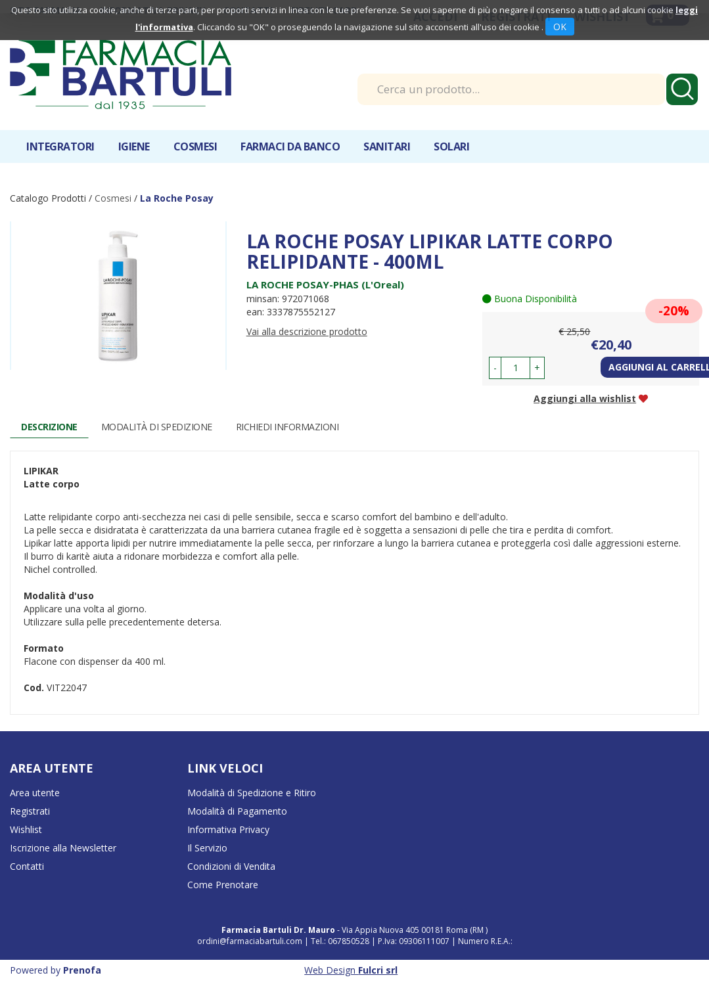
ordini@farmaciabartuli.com (249, 941)
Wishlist (26, 829)
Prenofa (82, 970)
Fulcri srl (378, 970)
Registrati (30, 811)
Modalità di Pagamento (237, 811)
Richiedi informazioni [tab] (287, 426)
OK (559, 26)
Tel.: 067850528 (341, 941)
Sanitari (386, 146)
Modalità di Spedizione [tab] (156, 426)
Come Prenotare (222, 884)
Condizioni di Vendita (231, 866)
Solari (451, 146)
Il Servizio (207, 848)
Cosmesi (195, 146)
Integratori (60, 146)
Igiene (134, 146)
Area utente (35, 792)
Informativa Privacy (228, 829)
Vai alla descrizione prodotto (306, 331)
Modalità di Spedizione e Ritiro (251, 792)
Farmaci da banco (290, 146)
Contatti (27, 866)
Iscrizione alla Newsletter (63, 848)
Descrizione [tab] (49, 426)
